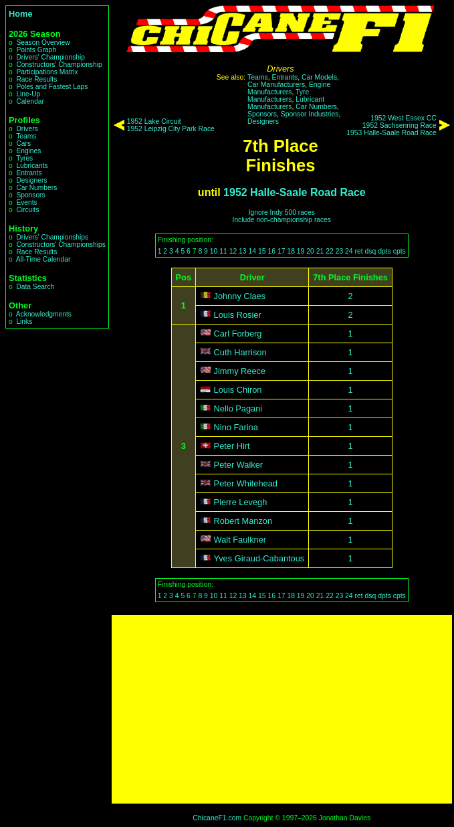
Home (21, 14)
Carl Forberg (238, 334)
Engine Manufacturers (288, 88)
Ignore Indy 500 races (282, 212)
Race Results (36, 79)
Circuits (27, 209)
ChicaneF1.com (217, 818)
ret (359, 251)
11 (223, 251)
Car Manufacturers (276, 84)
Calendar (30, 101)
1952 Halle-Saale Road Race (294, 192)
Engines (28, 151)
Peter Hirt (232, 446)
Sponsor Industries (310, 114)
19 (301, 251)
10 (214, 251)
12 (233, 251)
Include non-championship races (282, 219)
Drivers (26, 128)
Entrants (28, 173)
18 (291, 251)
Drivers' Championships (52, 237)
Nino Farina (236, 427)
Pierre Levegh (240, 502)
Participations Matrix (47, 72)
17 (281, 251)
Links (24, 321)
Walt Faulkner (240, 540)
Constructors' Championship (59, 64)
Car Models (319, 77)
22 (330, 251)
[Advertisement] (281, 709)
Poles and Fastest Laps (52, 86)
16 (271, 251)
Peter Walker (238, 465)
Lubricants (31, 165)
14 (253, 251)
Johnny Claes (240, 296)
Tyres (24, 158)
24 (349, 251)
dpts (384, 251)
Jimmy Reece (240, 371)
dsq (370, 251)
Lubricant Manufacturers (285, 103)
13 (243, 251)
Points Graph (36, 50)
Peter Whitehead (245, 483)
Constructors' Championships (60, 244)
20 (310, 251)
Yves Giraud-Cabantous (258, 558)
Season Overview (43, 42)
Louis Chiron (238, 390)
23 (340, 251)
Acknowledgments (44, 314)
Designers (31, 180)
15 (262, 251)
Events (26, 202)
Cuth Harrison (240, 352)
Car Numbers (36, 187)
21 (320, 251)
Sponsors (30, 195)
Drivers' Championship (50, 57)
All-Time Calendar (43, 259)
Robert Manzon (243, 521)
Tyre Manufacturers (278, 95)
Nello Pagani (238, 408)
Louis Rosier (237, 315)
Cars (23, 143)
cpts (399, 251)
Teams (26, 136)
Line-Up (28, 94)
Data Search (35, 286)
